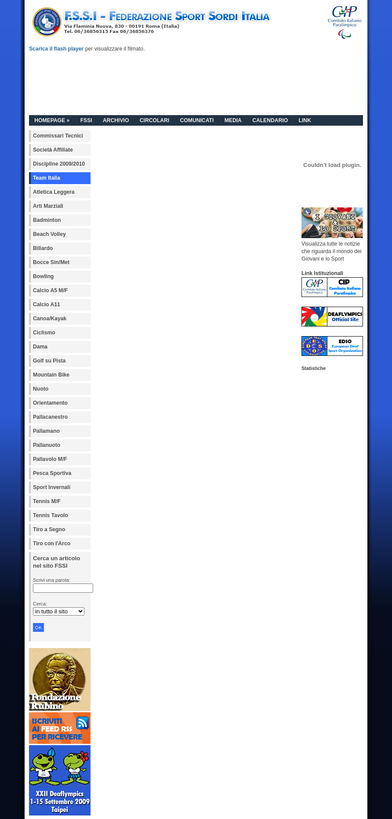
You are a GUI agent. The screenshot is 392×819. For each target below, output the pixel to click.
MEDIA (233, 120)
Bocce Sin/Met (51, 262)
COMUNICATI (197, 120)
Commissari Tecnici (58, 136)
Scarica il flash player (56, 49)
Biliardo (43, 248)
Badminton (47, 220)
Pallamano (46, 431)
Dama (40, 347)
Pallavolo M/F (50, 459)
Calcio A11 (46, 304)
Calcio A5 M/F (50, 290)
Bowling (43, 276)
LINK (304, 120)
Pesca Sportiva (52, 473)
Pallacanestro (50, 417)
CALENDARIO (270, 120)
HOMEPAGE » (51, 120)
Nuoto (40, 389)
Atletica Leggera (54, 192)
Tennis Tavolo (50, 515)
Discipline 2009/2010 (59, 164)
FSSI (86, 120)
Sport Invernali (51, 487)
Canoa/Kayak (49, 318)
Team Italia (46, 178)
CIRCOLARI (155, 120)
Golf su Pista (49, 361)
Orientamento (50, 403)
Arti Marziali (48, 206)
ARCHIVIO (116, 120)
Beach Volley (49, 234)
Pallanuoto (46, 445)
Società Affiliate (53, 150)
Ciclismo (44, 333)
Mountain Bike (51, 375)
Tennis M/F (47, 501)
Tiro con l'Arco (51, 543)
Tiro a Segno (49, 529)
